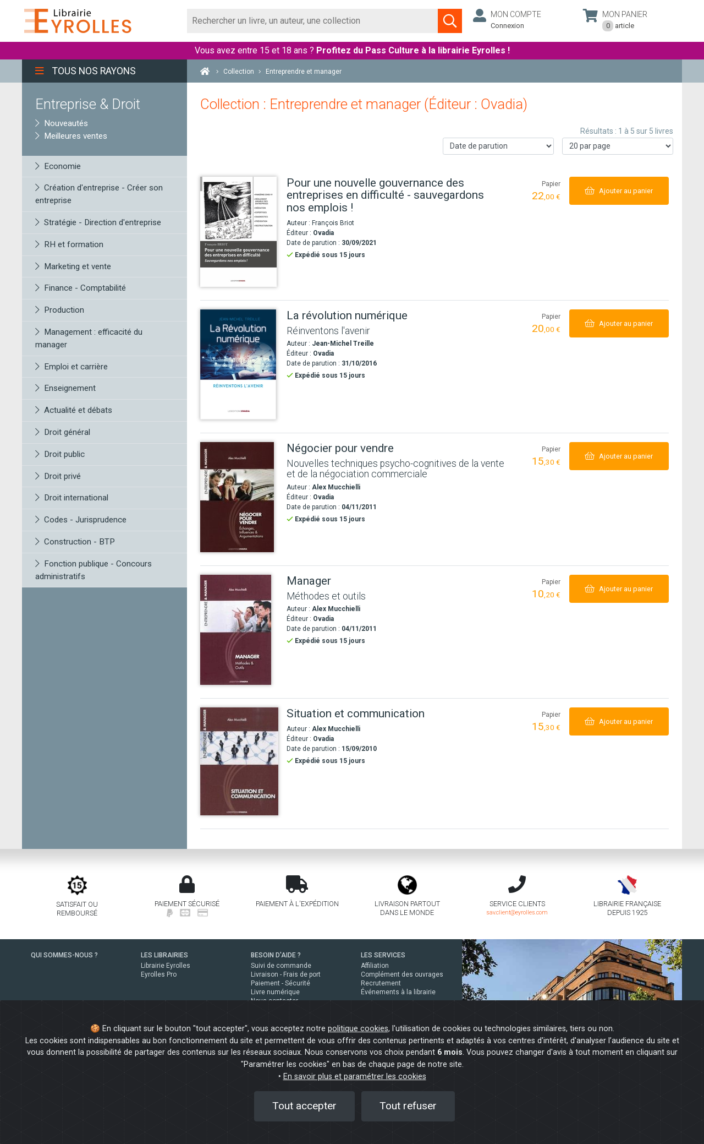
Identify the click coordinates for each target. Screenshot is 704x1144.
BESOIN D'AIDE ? (276, 955)
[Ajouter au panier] (619, 191)
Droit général (62, 432)
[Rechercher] (312, 21)
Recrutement (381, 983)
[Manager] (239, 630)
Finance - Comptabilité (80, 288)
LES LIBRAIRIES (164, 955)
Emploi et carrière (71, 367)
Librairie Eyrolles (165, 965)
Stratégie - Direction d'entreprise (98, 222)
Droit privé (58, 476)
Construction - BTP (75, 542)
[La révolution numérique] (239, 364)
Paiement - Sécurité (280, 983)
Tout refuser (408, 1105)
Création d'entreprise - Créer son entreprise (99, 194)
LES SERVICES (383, 955)
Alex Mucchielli (336, 487)
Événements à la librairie (398, 992)
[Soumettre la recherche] (450, 21)
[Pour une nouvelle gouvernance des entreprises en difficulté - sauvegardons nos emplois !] (239, 232)
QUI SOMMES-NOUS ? (64, 955)
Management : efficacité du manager (88, 338)
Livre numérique (275, 992)
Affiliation (375, 965)
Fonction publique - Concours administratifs (93, 570)
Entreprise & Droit (87, 104)
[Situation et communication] (239, 761)
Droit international (71, 498)
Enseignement (65, 388)
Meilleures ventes (71, 136)
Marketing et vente (73, 266)
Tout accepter (304, 1105)
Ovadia (323, 233)
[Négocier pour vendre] (239, 497)
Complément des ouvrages (402, 974)
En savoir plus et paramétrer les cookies (354, 1076)
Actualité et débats (73, 410)
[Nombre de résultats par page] (617, 146)
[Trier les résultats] (498, 146)
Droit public (60, 454)
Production (59, 310)
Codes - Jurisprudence (81, 520)
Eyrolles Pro (159, 974)
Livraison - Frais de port (286, 974)
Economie (58, 166)
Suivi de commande (281, 965)
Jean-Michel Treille (343, 343)
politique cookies (358, 1028)
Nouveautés (61, 123)
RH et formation (69, 244)
